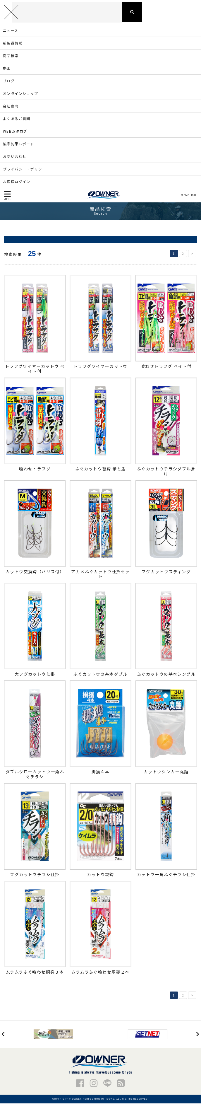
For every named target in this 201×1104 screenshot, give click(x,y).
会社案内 (11, 106)
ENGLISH (188, 195)
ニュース (10, 30)
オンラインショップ (20, 93)
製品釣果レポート (18, 144)
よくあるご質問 (16, 119)
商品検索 (11, 56)
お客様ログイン (16, 182)
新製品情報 (13, 43)
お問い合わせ (14, 156)
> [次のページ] (192, 254)
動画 (7, 68)
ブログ (9, 81)
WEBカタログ (15, 131)
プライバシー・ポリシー (24, 169)
